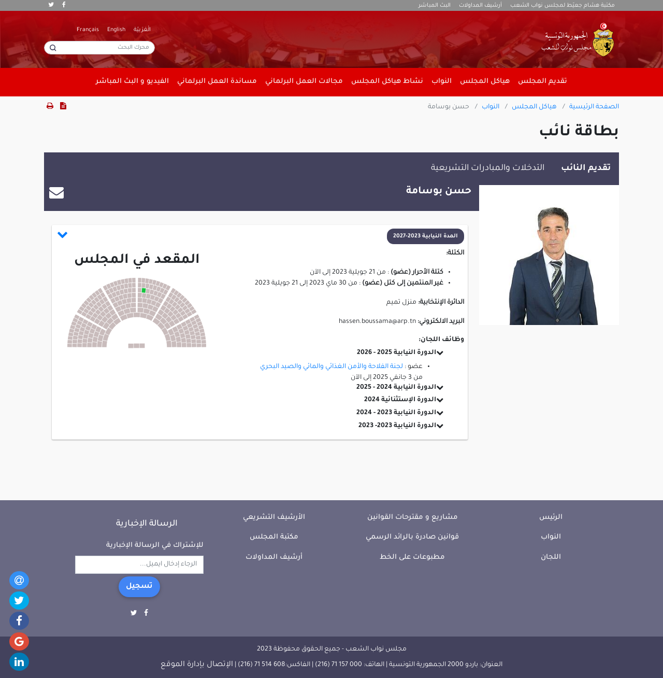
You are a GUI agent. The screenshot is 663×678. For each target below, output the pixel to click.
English (116, 30)
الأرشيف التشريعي (274, 517)
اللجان (551, 557)
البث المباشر (435, 6)
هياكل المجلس (534, 107)
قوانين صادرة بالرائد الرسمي (412, 537)
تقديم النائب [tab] (586, 168)
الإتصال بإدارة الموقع (197, 665)
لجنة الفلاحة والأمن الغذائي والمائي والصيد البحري (331, 367)
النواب (490, 107)
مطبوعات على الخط (412, 557)
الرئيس (551, 517)
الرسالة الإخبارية (147, 524)
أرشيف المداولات (480, 6)
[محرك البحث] (99, 47)
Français (88, 30)
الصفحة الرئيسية (594, 107)
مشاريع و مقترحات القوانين (412, 517)
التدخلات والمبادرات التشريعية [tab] (487, 168)
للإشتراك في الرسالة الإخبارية (155, 545)
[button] (260, 236)
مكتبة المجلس (274, 537)
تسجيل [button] (139, 587)
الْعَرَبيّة (142, 30)
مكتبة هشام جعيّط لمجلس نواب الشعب (562, 6)
